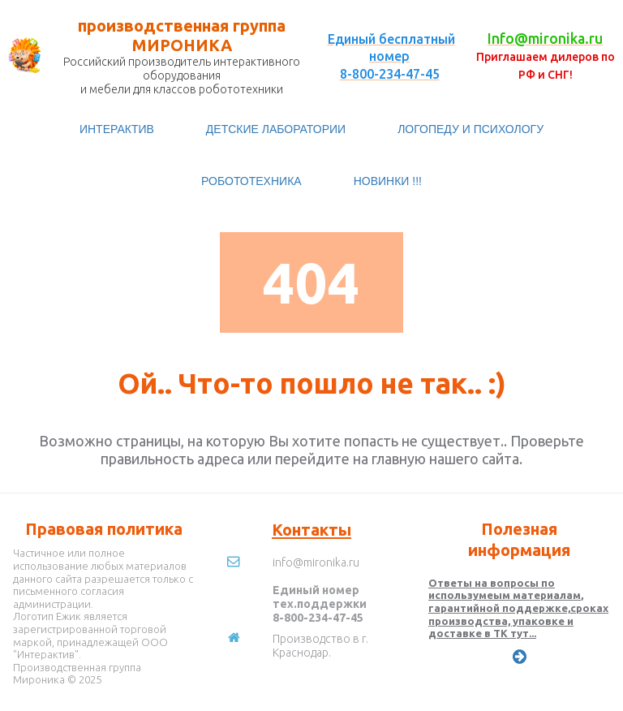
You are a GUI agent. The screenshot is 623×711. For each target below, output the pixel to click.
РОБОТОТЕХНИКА (251, 181)
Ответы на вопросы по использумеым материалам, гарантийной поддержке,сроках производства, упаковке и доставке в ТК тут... (518, 608)
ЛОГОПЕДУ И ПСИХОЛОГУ (470, 129)
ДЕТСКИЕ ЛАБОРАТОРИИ (276, 129)
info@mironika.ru (316, 561)
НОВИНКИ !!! (388, 181)
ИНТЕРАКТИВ (116, 129)
